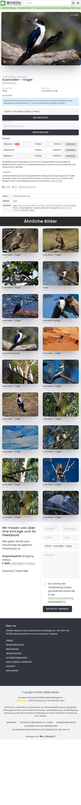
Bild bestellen (40, 117)
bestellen (71, 144)
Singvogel (27, 205)
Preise (9, 640)
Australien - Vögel (17, 80)
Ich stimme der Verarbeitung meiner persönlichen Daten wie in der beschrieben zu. (61, 592)
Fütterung (49, 205)
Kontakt (6, 187)
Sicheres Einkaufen (27, 187)
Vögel (15, 201)
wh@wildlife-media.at (22, 563)
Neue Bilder (12, 649)
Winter (66, 205)
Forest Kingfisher (26, 208)
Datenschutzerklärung (60, 598)
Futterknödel (58, 205)
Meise (34, 205)
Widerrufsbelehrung (66, 722)
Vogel (15, 205)
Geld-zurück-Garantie (19, 662)
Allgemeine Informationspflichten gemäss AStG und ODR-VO (41, 729)
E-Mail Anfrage (56, 181)
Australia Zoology (51, 320)
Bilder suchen (13, 653)
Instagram (12, 670)
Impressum (11, 722)
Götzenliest (46, 208)
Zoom (74, 15)
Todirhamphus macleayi (14, 76)
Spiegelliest (55, 208)
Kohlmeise (41, 205)
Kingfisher (37, 208)
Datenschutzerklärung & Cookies (36, 722)
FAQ (14, 187)
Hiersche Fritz (11, 83)
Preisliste (58, 178)
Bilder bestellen (15, 644)
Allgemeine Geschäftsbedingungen (41, 726)
